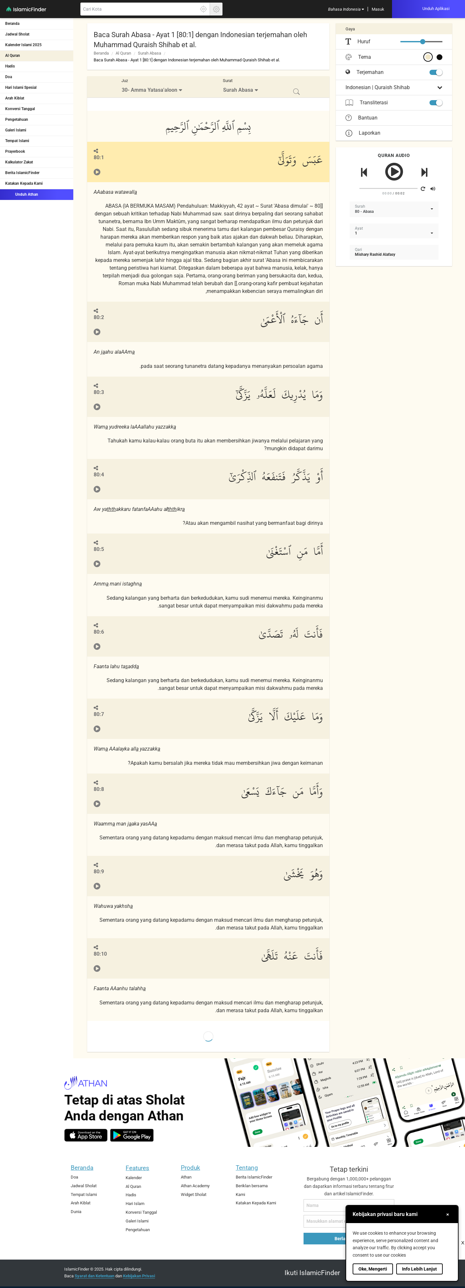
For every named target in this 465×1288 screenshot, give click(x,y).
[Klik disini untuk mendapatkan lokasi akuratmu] (203, 9)
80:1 (99, 157)
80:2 (99, 317)
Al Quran (12, 55)
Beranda (12, 23)
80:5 (99, 549)
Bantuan (361, 118)
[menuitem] (346, 9)
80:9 (99, 871)
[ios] (86, 1135)
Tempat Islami (17, 141)
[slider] (422, 41)
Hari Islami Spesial (20, 87)
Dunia (76, 1211)
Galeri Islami (15, 130)
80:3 (99, 392)
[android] (132, 1135)
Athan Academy (195, 1185)
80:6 (99, 632)
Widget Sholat (193, 1194)
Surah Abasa (149, 53)
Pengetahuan (16, 119)
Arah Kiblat (14, 98)
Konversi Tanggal (20, 109)
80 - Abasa (364, 211)
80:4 (99, 475)
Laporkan (363, 133)
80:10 (100, 954)
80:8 (99, 789)
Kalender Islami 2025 (23, 45)
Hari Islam (135, 1203)
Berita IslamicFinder (22, 173)
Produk (190, 1167)
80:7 (99, 714)
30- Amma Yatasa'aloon (149, 90)
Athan (186, 1177)
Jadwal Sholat (17, 34)
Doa (8, 77)
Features (137, 1168)
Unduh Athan (21, 194)
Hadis (10, 66)
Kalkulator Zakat (19, 162)
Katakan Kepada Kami (24, 183)
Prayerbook (15, 151)
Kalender (134, 1177)
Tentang (247, 1167)
